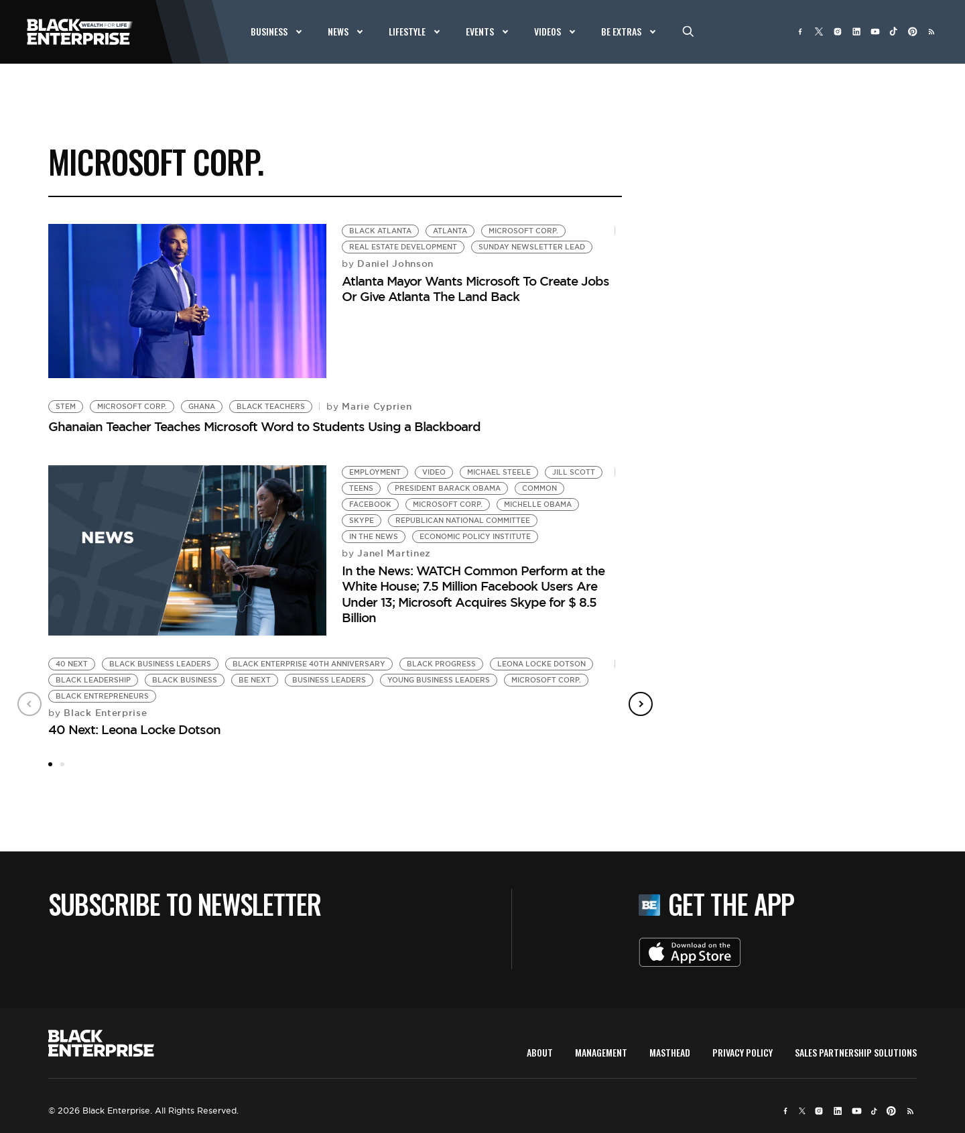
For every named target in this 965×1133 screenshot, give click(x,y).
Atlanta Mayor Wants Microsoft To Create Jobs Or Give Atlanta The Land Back (475, 288)
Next (641, 704)
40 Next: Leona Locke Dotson (134, 729)
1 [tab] (50, 764)
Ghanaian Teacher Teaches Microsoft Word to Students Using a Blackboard (264, 426)
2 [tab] (62, 764)
